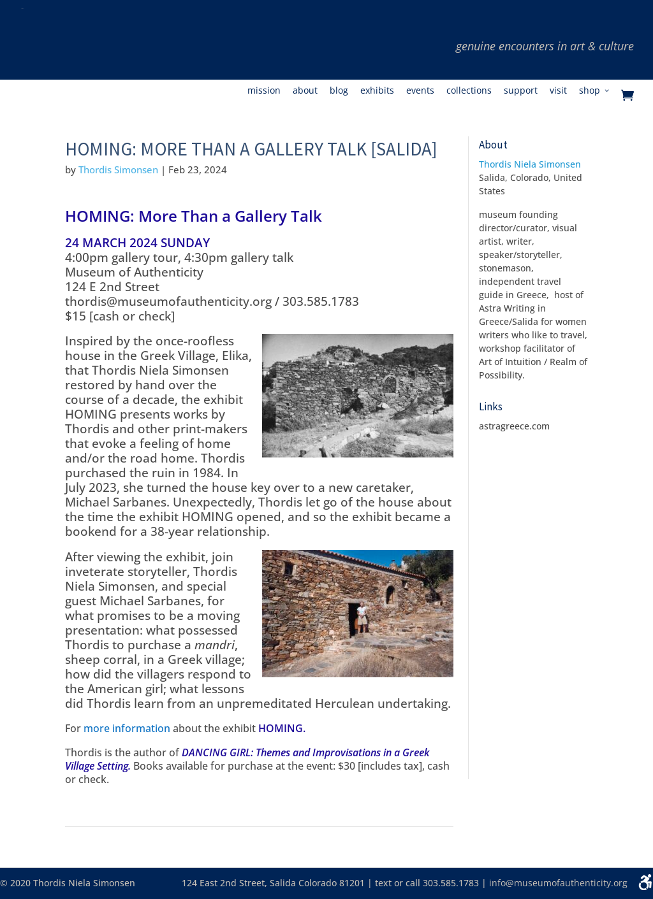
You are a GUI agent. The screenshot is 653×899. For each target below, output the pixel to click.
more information (127, 728)
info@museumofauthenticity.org (558, 883)
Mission (264, 91)
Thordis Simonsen (118, 169)
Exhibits (377, 91)
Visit (558, 91)
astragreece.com (514, 426)
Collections (469, 91)
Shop (589, 91)
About (305, 91)
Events (420, 91)
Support (521, 91)
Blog (339, 91)
